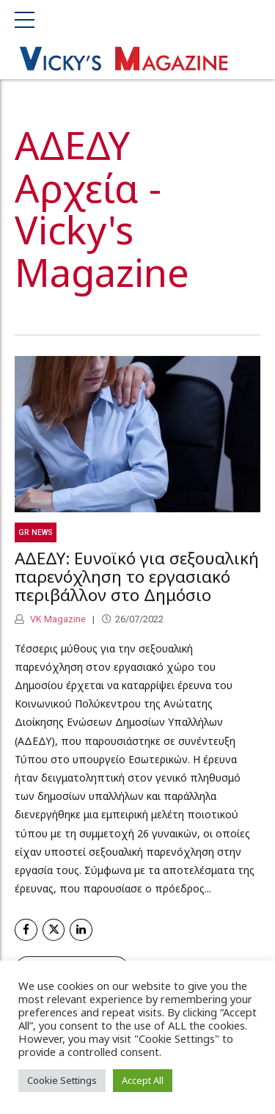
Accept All (143, 1080)
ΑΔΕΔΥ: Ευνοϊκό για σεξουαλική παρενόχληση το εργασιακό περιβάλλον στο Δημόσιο (137, 579)
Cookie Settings (62, 1080)
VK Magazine (57, 621)
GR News (35, 535)
